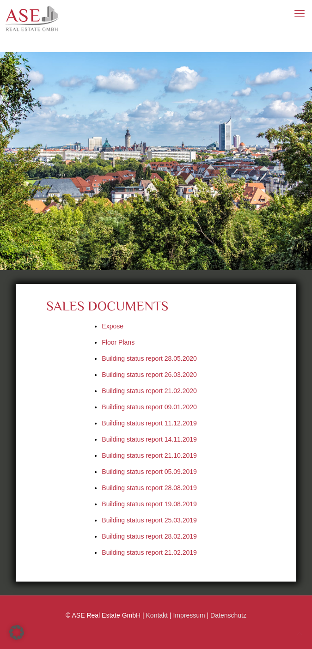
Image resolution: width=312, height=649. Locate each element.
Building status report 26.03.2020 (149, 374)
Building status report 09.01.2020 (149, 407)
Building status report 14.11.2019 (149, 439)
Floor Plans (118, 342)
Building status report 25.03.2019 (149, 520)
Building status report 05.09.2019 (149, 471)
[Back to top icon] (299, 634)
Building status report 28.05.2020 (149, 358)
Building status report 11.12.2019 (149, 423)
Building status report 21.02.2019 (149, 552)
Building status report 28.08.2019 (149, 487)
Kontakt (157, 615)
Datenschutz (228, 615)
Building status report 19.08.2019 (149, 504)
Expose (112, 326)
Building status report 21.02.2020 (149, 390)
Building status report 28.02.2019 (149, 536)
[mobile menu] (299, 14)
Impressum (189, 615)
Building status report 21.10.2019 (149, 455)
